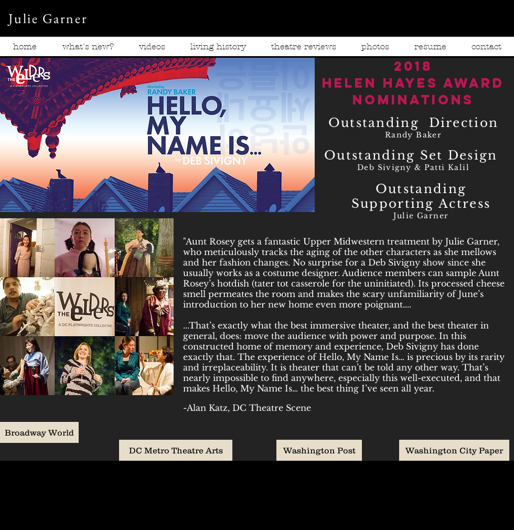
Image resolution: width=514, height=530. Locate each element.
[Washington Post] (319, 450)
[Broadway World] (39, 432)
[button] (152, 50)
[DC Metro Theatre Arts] (175, 450)
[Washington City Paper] (454, 450)
